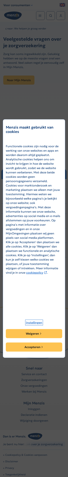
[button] (34, 322)
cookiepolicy (36, 272)
